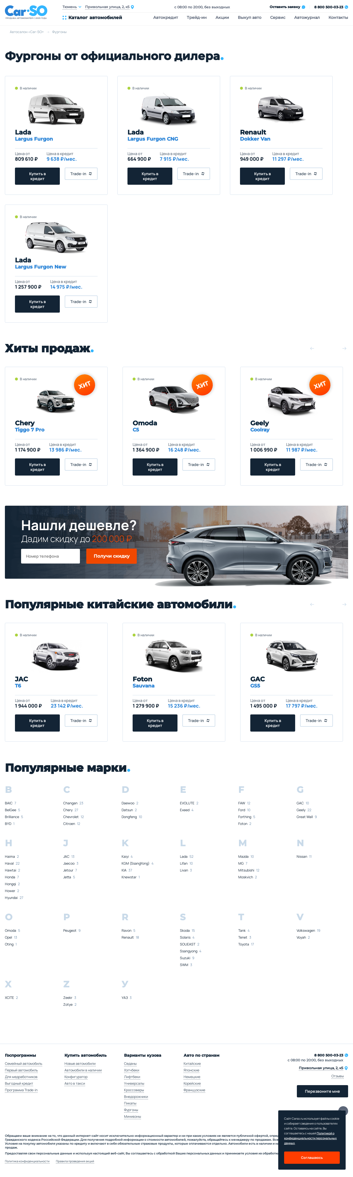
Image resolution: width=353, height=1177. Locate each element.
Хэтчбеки (131, 1070)
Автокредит (165, 17)
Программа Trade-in (21, 1090)
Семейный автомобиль (23, 1063)
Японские (191, 1070)
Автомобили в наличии (83, 1070)
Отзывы (337, 1076)
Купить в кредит (37, 176)
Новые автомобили (80, 1063)
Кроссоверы (134, 1090)
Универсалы (134, 1083)
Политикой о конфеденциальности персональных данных (310, 1138)
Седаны (130, 1063)
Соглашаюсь (312, 1157)
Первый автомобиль (21, 1070)
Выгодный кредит (19, 1083)
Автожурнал (307, 17)
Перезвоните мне (322, 1091)
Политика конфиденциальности (27, 1161)
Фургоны (131, 1109)
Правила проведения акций (75, 1161)
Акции (222, 17)
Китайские (192, 1063)
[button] (312, 348)
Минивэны (132, 1116)
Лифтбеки (132, 1076)
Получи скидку (112, 556)
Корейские (192, 1083)
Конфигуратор (76, 1076)
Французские (194, 1090)
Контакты (338, 17)
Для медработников (21, 1076)
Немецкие (192, 1076)
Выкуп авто (249, 17)
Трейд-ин (197, 17)
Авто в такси (74, 1083)
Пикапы (130, 1103)
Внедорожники (136, 1096)
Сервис (277, 17)
